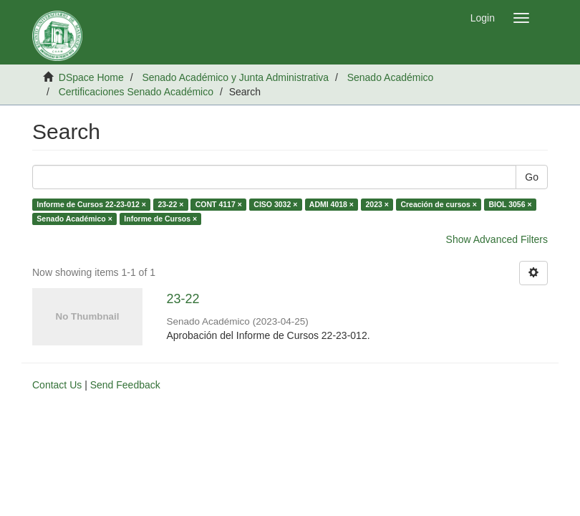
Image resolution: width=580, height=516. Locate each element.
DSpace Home (91, 77)
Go (531, 177)
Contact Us (57, 385)
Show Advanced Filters (497, 239)
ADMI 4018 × (331, 204)
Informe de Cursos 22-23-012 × (91, 204)
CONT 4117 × (218, 204)
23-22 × (170, 204)
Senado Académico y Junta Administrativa (235, 77)
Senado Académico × (74, 218)
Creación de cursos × (438, 204)
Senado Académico (390, 77)
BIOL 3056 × (509, 204)
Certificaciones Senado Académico (136, 91)
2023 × (376, 204)
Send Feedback (125, 385)
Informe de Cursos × (160, 218)
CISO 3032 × (275, 204)
